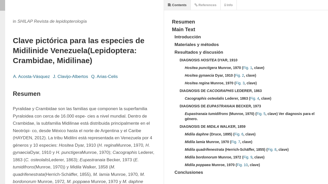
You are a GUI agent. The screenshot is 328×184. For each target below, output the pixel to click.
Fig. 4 (254, 98)
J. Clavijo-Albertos (70, 76)
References (205, 5)
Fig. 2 (239, 75)
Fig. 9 (247, 157)
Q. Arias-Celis (104, 76)
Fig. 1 (247, 68)
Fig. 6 (238, 134)
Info (228, 5)
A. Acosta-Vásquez (31, 76)
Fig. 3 (239, 83)
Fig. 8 (272, 149)
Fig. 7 (235, 142)
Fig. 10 (242, 165)
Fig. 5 (261, 114)
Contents (177, 5)
